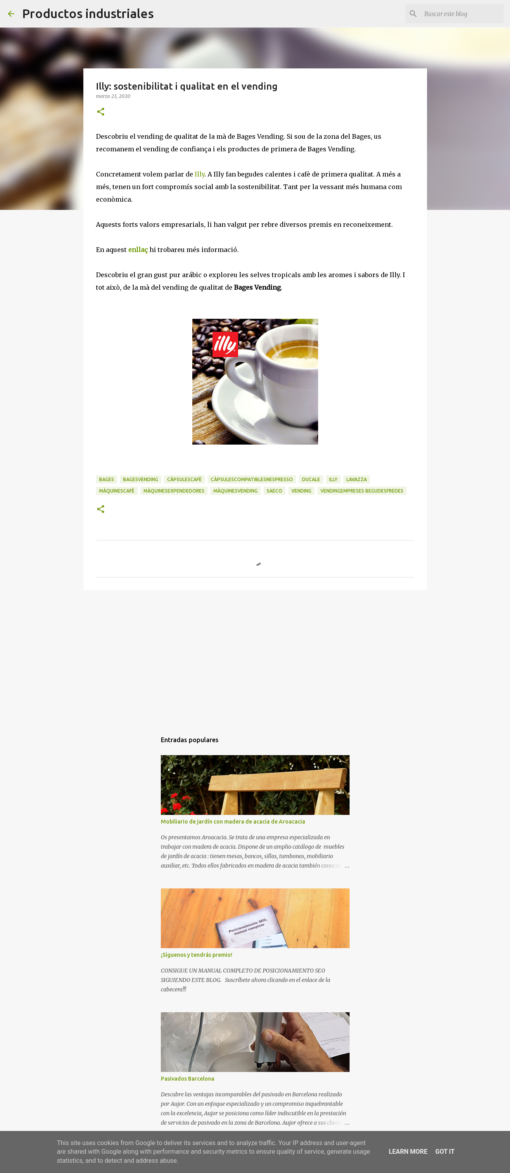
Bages (106, 479)
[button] (100, 112)
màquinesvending (236, 490)
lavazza (356, 479)
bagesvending (140, 479)
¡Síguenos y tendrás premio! (196, 955)
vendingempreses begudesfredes (361, 490)
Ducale (311, 479)
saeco (274, 490)
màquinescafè (116, 490)
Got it (445, 1151)
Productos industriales (88, 13)
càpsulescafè (184, 479)
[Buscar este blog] (462, 13)
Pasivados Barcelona (187, 1079)
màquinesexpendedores (174, 490)
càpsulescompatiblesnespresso (252, 479)
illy (333, 479)
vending (301, 490)
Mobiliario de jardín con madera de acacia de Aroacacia (233, 821)
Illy (199, 174)
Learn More (408, 1151)
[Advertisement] (255, 657)
